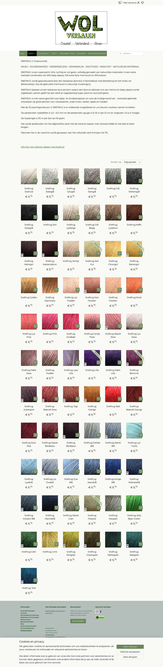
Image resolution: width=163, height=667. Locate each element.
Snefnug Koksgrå (29, 226)
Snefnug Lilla (92, 370)
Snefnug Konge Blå (113, 481)
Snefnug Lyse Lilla (71, 372)
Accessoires (44, 53)
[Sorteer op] (132, 162)
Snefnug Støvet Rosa (113, 335)
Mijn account (131, 2)
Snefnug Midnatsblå (134, 481)
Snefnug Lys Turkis (134, 444)
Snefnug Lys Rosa (134, 335)
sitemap (88, 663)
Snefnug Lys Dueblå (50, 481)
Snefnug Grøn (29, 552)
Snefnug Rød (113, 406)
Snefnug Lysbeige (71, 226)
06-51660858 (49, 635)
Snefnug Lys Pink (29, 335)
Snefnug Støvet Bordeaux (50, 444)
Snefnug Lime (50, 552)
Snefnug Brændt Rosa (49, 408)
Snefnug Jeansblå (92, 481)
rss (93, 663)
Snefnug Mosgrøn (70, 553)
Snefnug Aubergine (28, 408)
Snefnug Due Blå (71, 481)
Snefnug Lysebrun (113, 226)
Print (55, 53)
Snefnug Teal (29, 588)
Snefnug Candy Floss (92, 335)
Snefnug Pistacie (92, 517)
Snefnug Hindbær (71, 335)
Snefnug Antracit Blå (29, 517)
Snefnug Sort (49, 225)
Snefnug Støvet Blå (113, 444)
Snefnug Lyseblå (29, 481)
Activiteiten (81, 53)
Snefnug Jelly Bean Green (134, 517)
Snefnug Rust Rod (29, 444)
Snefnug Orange (92, 408)
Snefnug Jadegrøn (134, 553)
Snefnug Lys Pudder (71, 299)
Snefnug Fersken (113, 299)
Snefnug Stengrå (92, 190)
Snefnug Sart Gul (92, 263)
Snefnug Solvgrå (71, 190)
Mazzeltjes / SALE (67, 53)
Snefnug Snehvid (29, 190)
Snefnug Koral (134, 297)
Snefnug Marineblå (50, 517)
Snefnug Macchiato (50, 299)
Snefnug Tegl (71, 406)
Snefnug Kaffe (134, 225)
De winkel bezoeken (97, 53)
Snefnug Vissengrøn (92, 553)
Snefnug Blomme (134, 372)
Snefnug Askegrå (50, 190)
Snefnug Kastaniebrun (50, 263)
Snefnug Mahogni (28, 263)
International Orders (28, 626)
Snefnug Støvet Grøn (71, 517)
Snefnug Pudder (50, 372)
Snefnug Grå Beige (92, 226)
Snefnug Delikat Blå (92, 444)
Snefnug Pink (50, 334)
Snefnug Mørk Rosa (29, 372)
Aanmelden (78, 621)
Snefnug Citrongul (113, 263)
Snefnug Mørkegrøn (113, 553)
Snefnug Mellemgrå (134, 190)
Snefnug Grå (113, 188)
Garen (32, 53)
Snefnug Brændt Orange (134, 408)
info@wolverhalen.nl (52, 643)
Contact (23, 613)
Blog (23, 53)
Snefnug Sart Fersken (92, 299)
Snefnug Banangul (134, 263)
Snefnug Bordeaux (71, 444)
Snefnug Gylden (29, 297)
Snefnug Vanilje (71, 261)
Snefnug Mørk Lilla (113, 372)
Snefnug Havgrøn (113, 517)
